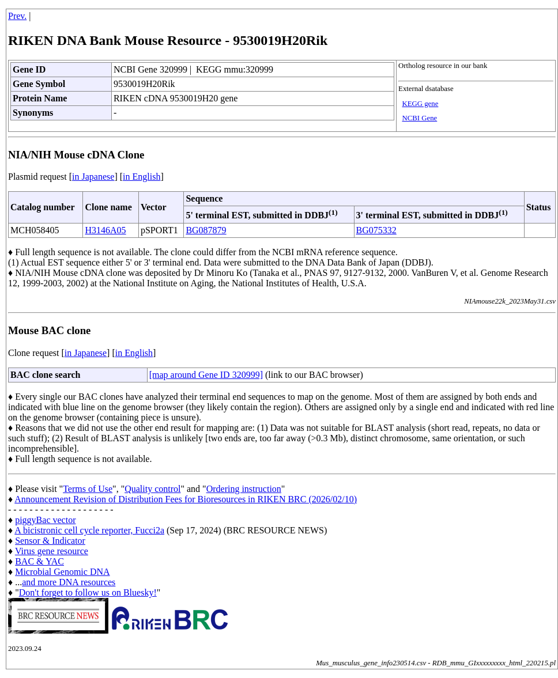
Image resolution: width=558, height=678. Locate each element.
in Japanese (93, 176)
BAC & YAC (39, 561)
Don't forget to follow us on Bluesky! (88, 592)
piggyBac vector (45, 520)
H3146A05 (105, 230)
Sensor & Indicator (50, 541)
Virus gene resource (51, 551)
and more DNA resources (68, 582)
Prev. (17, 16)
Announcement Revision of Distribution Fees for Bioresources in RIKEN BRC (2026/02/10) (185, 499)
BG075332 (376, 230)
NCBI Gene (419, 118)
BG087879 (206, 230)
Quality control (152, 489)
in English (141, 176)
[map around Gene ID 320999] (206, 375)
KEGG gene (420, 104)
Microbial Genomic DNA (62, 572)
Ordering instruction (243, 489)
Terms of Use (87, 489)
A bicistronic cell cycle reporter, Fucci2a (89, 530)
